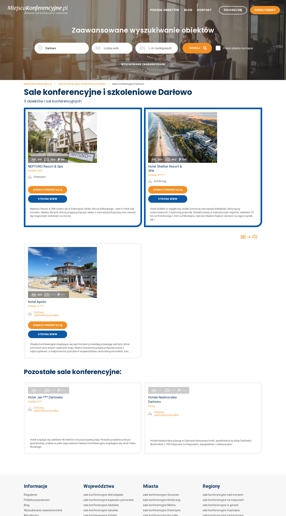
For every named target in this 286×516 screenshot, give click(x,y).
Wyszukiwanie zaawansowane (143, 64)
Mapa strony (32, 428)
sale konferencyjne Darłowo (160, 449)
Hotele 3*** (100, 299)
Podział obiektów (161, 10)
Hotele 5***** (221, 123)
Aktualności (31, 413)
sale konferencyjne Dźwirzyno (162, 408)
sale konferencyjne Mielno (159, 403)
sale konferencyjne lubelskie (101, 403)
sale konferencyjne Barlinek (160, 434)
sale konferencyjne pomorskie (102, 444)
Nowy (216, 304)
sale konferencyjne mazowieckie (104, 423)
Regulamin (30, 392)
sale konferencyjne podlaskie (101, 439)
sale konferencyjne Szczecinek (162, 444)
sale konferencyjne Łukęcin (160, 490)
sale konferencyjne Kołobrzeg (161, 397)
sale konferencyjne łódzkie (100, 413)
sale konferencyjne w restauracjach (225, 459)
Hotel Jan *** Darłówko (110, 295)
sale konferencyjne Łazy (158, 475)
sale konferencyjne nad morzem (223, 392)
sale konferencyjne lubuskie (100, 408)
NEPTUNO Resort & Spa (110, 115)
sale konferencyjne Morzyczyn (162, 470)
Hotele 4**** (100, 207)
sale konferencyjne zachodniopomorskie (108, 470)
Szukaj (197, 48)
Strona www (112, 147)
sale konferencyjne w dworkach (222, 454)
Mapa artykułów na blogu (39, 434)
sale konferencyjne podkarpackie (104, 434)
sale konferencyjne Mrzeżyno (161, 465)
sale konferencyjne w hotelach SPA (225, 439)
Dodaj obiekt (31, 418)
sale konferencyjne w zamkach (222, 449)
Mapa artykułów (34, 423)
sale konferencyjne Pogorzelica (162, 480)
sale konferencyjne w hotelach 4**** (225, 423)
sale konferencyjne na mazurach (223, 397)
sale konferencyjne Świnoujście (162, 423)
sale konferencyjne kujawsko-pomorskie (108, 397)
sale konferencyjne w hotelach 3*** (225, 428)
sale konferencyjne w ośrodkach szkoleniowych (232, 480)
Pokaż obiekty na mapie (238, 48)
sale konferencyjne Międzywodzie (164, 428)
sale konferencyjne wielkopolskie (104, 465)
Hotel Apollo (102, 203)
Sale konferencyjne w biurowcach (224, 494)
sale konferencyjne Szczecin (161, 392)
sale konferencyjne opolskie (100, 428)
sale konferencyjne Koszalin (160, 413)
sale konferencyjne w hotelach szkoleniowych (231, 470)
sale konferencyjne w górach (221, 403)
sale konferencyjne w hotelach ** (223, 434)
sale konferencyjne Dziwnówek (162, 459)
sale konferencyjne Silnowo (160, 439)
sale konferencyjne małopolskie (103, 418)
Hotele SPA (100, 119)
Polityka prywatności (37, 397)
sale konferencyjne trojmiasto (221, 408)
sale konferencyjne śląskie (99, 449)
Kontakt (201, 10)
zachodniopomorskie (111, 216)
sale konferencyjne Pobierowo (162, 454)
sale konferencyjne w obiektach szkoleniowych (232, 475)
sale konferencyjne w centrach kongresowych (231, 444)
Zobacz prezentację (112, 138)
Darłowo (103, 213)
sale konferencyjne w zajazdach (223, 465)
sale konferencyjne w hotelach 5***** (226, 418)
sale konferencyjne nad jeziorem (223, 413)
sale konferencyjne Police (159, 485)
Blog (185, 10)
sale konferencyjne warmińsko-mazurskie (109, 459)
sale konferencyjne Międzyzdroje (163, 418)
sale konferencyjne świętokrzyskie (104, 454)
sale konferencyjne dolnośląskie (103, 392)
